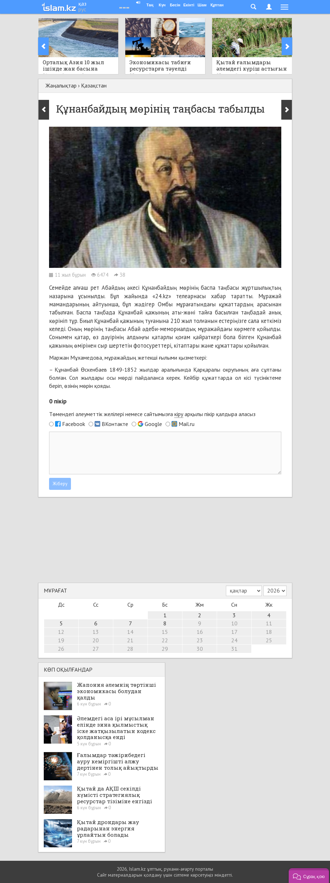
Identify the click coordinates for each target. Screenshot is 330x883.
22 (165, 640)
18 (269, 631)
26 (61, 648)
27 (95, 648)
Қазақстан (94, 85)
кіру (178, 414)
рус (82, 9)
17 (234, 631)
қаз (82, 3)
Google (153, 424)
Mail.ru (186, 424)
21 (130, 640)
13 (95, 631)
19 (61, 640)
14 (130, 631)
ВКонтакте (115, 424)
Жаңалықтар (61, 85)
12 (61, 631)
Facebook (73, 424)
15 (165, 631)
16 (200, 631)
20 (95, 640)
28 (130, 648)
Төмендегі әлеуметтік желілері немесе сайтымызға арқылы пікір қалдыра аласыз (152, 414)
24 (234, 640)
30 (200, 648)
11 (269, 623)
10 (234, 623)
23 (200, 640)
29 (165, 648)
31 (234, 648)
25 (269, 640)
